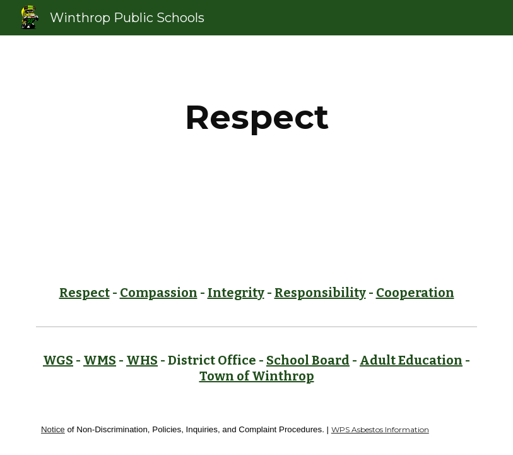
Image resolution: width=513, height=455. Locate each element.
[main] (256, 117)
